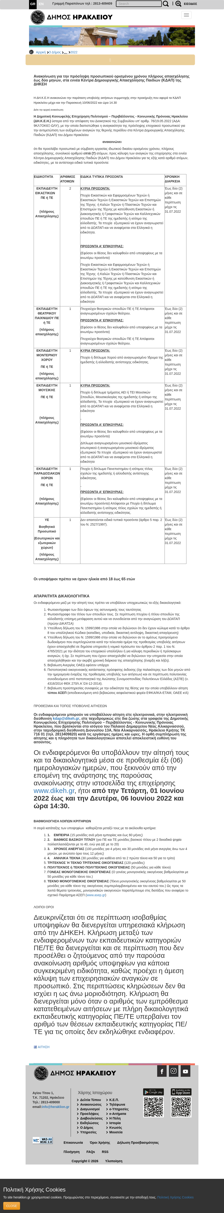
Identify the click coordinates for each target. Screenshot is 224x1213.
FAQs (90, 1152)
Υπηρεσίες (88, 1132)
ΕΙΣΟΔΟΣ (190, 4)
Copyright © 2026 (85, 1161)
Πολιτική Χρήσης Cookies (175, 1197)
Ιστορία (115, 1123)
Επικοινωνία (73, 1142)
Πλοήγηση (72, 1152)
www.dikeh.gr (54, 790)
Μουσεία (116, 1132)
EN (41, 4)
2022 (73, 52)
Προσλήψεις (89, 1114)
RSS (105, 1152)
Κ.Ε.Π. (114, 1100)
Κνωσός (115, 1127)
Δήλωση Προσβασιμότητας (138, 1142)
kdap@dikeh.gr (66, 718)
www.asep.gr (96, 895)
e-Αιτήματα (117, 1114)
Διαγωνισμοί (90, 1109)
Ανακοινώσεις (91, 1104)
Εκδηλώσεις (89, 1123)
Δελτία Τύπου (90, 1100)
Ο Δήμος (55, 52)
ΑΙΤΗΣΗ (44, 1047)
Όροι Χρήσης (100, 1142)
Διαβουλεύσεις (91, 1118)
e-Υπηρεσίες (119, 1109)
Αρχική (41, 52)
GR (32, 4)
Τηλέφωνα (117, 1104)
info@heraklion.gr (55, 1107)
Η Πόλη (115, 1118)
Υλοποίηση (113, 1161)
